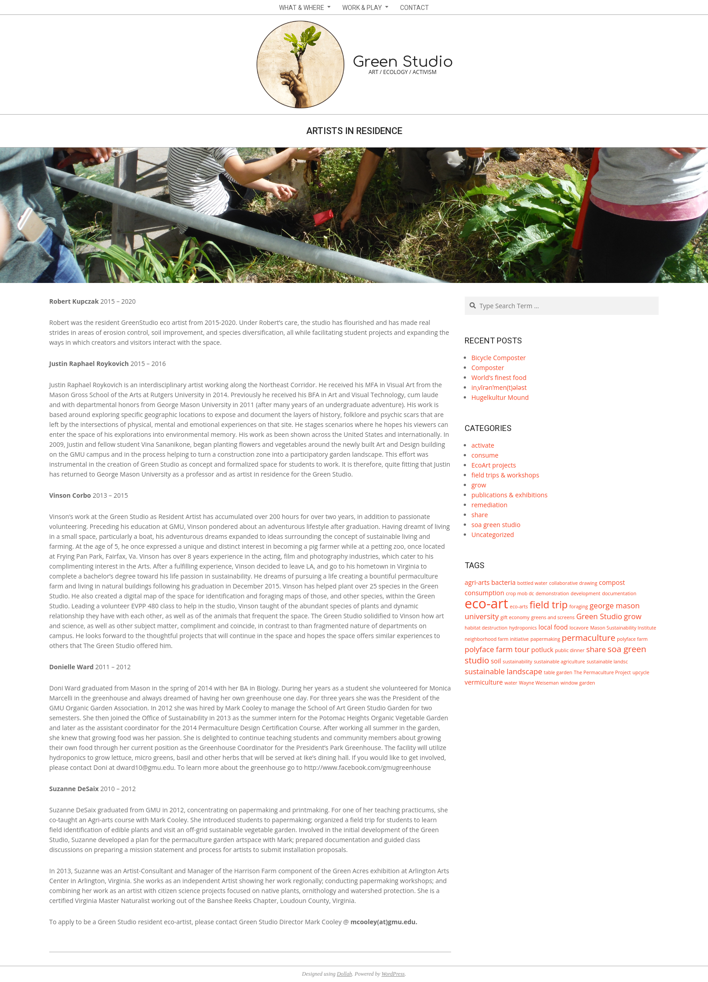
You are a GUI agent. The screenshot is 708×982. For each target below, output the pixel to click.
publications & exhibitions (509, 495)
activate (482, 445)
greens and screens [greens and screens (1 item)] (552, 617)
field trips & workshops (505, 475)
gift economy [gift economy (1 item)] (514, 617)
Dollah (344, 974)
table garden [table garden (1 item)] (558, 672)
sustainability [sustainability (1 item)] (517, 661)
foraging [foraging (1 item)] (578, 606)
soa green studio (496, 524)
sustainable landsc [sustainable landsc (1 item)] (607, 661)
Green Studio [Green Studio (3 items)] (599, 616)
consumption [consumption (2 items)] (484, 592)
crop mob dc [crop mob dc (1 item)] (520, 593)
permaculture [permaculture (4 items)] (588, 637)
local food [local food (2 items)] (553, 627)
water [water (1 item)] (510, 683)
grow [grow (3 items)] (633, 616)
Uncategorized (492, 534)
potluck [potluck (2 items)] (542, 649)
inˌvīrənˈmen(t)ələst (498, 387)
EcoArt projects (493, 465)
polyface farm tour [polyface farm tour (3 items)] (497, 649)
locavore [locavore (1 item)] (578, 628)
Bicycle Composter (498, 357)
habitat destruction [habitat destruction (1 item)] (486, 628)
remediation (489, 504)
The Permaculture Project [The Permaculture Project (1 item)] (602, 672)
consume (484, 455)
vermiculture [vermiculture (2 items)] (484, 682)
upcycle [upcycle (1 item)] (641, 672)
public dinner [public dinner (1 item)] (569, 650)
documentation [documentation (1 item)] (619, 593)
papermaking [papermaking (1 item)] (545, 639)
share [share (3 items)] (596, 649)
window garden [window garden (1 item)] (577, 683)
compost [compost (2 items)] (612, 582)
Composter (487, 367)
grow (478, 485)
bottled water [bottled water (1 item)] (532, 583)
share (479, 514)
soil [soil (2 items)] (496, 661)
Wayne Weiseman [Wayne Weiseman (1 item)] (539, 683)
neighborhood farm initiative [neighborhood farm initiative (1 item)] (497, 639)
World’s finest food (498, 377)
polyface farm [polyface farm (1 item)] (632, 639)
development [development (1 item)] (586, 593)
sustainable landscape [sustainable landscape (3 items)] (503, 671)
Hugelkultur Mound (500, 397)
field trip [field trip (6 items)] (549, 604)
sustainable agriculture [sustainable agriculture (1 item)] (559, 661)
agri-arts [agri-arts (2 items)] (477, 582)
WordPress (393, 974)
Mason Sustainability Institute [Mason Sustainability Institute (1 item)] (623, 628)
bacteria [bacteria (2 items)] (503, 582)
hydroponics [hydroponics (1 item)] (523, 628)
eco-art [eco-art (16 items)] (486, 603)
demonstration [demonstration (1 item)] (552, 593)
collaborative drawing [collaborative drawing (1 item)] (573, 583)
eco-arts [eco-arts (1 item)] (519, 606)
